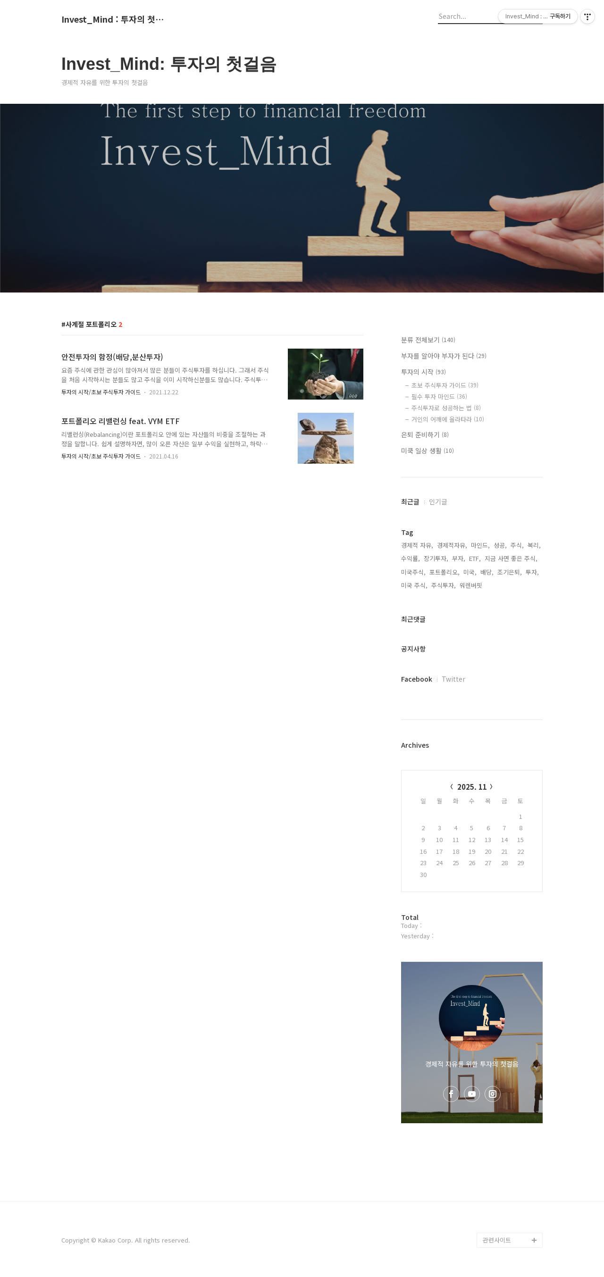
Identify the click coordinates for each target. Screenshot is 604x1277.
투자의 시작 (423, 371)
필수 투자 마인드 (439, 396)
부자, (458, 558)
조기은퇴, (509, 572)
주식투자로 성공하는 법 (446, 407)
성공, (500, 545)
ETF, (475, 558)
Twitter (453, 679)
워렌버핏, (472, 585)
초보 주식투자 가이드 (444, 385)
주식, (517, 545)
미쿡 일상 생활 (427, 450)
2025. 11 (472, 787)
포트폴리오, (444, 572)
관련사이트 (497, 1239)
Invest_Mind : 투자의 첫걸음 (113, 19)
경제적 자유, (417, 545)
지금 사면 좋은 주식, (511, 558)
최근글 (410, 501)
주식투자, (443, 585)
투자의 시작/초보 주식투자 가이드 (101, 392)
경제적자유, (452, 545)
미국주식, (413, 572)
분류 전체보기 (428, 339)
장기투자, (436, 558)
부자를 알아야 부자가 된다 (444, 355)
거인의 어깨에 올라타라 (447, 419)
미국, (470, 572)
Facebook (416, 679)
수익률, (410, 558)
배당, (487, 572)
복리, (534, 545)
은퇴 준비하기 (425, 434)
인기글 (438, 501)
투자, (532, 572)
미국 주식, (414, 585)
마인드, (480, 545)
